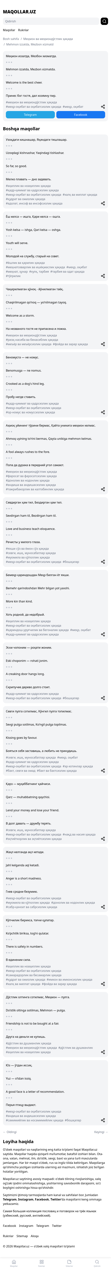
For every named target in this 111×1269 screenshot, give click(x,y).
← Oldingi (10, 1132)
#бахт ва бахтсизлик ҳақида (57, 771)
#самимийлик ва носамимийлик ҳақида (34, 1120)
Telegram (30, 115)
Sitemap (22, 1236)
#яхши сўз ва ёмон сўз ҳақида (27, 549)
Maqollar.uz (19, 12)
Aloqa (35, 1236)
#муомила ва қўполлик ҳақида (28, 557)
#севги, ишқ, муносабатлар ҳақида (31, 553)
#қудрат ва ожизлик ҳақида (25, 199)
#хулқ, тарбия (39, 272)
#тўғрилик (13, 276)
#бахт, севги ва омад (20, 771)
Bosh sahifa (11, 39)
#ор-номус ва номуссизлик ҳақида (30, 412)
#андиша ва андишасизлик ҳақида (31, 485)
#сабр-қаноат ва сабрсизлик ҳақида (31, 907)
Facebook (80, 115)
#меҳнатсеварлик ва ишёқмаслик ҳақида (35, 267)
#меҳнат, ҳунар (17, 272)
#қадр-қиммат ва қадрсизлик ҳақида (32, 190)
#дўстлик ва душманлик (75, 1048)
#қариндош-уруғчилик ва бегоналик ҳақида (37, 630)
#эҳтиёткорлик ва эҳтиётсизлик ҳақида (34, 839)
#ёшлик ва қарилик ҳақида (25, 263)
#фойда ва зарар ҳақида (70, 344)
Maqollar (9, 30)
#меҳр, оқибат (73, 107)
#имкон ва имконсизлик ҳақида (69, 979)
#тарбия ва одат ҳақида (67, 272)
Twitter (55, 1199)
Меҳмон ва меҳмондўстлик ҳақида (48, 39)
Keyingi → (101, 1132)
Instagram (25, 1199)
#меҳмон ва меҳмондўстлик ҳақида (31, 102)
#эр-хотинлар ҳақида (78, 766)
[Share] (103, 106)
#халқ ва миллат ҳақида (80, 195)
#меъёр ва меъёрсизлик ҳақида (28, 344)
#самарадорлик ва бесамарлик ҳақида (33, 975)
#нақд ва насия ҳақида (79, 834)
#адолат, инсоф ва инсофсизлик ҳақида (34, 203)
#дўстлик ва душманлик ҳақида (28, 1043)
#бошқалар (71, 562)
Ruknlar (23, 30)
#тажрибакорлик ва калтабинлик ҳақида (35, 489)
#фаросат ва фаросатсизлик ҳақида (31, 476)
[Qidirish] (51, 21)
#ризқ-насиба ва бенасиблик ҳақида (32, 340)
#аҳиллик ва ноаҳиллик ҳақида (28, 186)
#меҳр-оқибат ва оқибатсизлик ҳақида (33, 107)
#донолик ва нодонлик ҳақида (28, 480)
